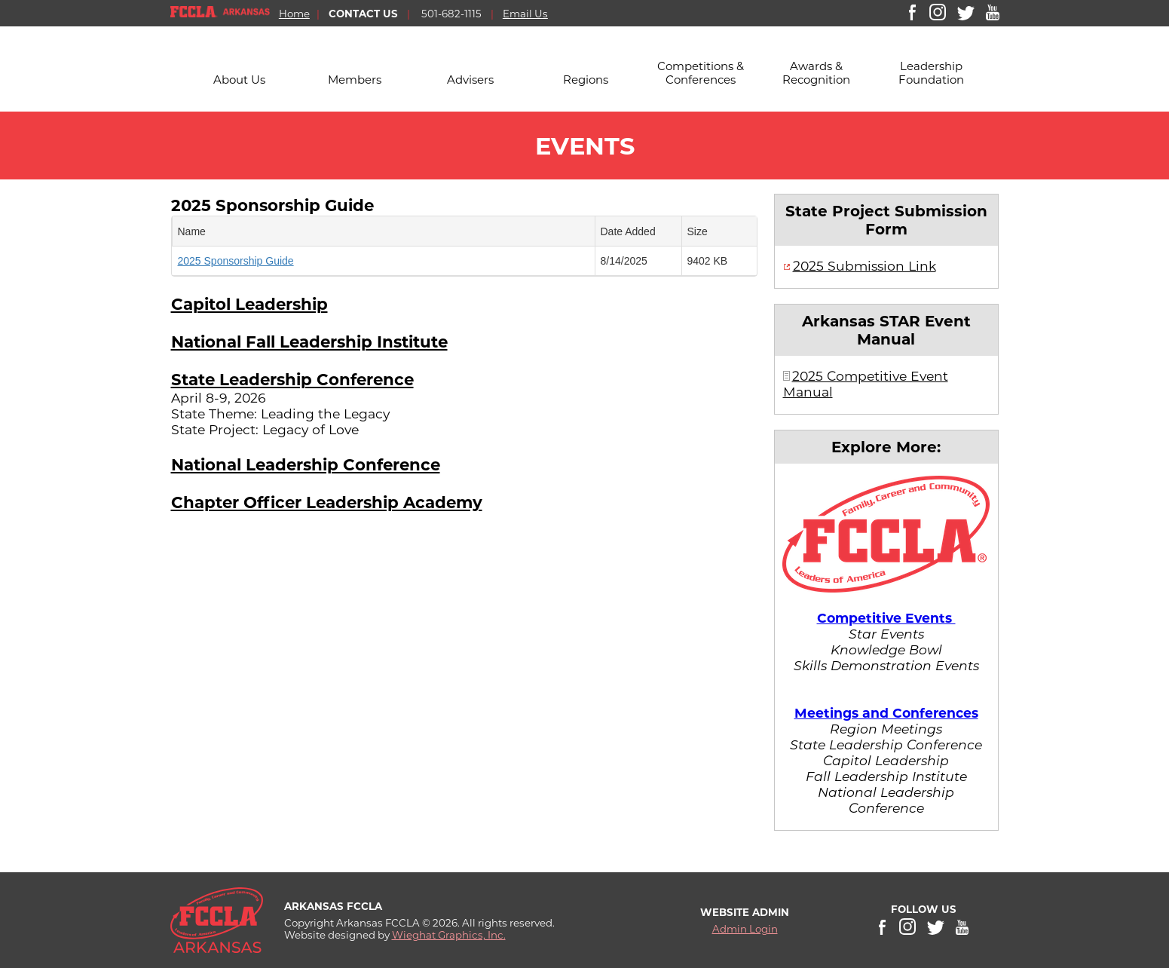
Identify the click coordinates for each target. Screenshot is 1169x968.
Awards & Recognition (816, 73)
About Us (239, 79)
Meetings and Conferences (886, 713)
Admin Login (745, 929)
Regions (585, 79)
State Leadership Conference (292, 379)
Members (354, 79)
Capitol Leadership (249, 304)
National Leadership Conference (305, 464)
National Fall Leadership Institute (309, 341)
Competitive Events (886, 618)
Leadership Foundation (931, 73)
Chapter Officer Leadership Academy (326, 502)
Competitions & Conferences (700, 73)
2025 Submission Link (864, 266)
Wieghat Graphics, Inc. (449, 935)
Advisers (470, 79)
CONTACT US (363, 14)
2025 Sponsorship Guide (272, 205)
